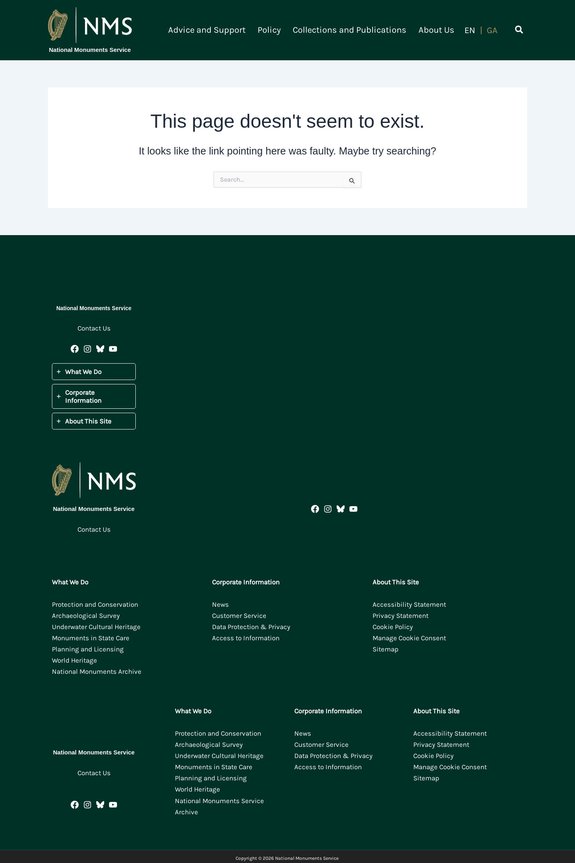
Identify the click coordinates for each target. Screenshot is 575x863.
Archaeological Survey (86, 616)
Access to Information (246, 638)
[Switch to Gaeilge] (492, 30)
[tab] (94, 371)
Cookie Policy (393, 627)
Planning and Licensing (88, 649)
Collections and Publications (355, 30)
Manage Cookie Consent (409, 638)
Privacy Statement (400, 616)
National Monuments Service (90, 49)
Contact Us (94, 328)
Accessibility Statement (409, 604)
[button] (519, 31)
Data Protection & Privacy (251, 627)
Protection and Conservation (95, 604)
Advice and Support (221, 30)
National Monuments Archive (96, 671)
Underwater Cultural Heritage (96, 627)
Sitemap (386, 649)
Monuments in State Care (90, 638)
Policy (279, 30)
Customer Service (239, 616)
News (220, 604)
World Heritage (74, 660)
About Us (438, 30)
